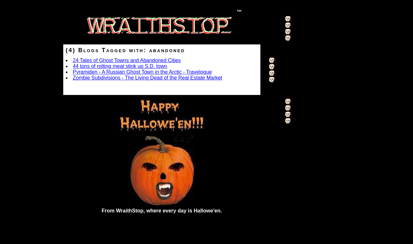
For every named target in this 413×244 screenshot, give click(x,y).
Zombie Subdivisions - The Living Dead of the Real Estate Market (147, 77)
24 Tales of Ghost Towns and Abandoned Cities (127, 60)
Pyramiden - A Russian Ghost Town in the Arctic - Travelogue (142, 72)
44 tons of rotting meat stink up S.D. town (120, 66)
